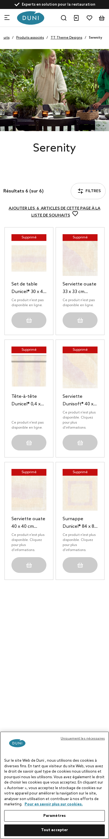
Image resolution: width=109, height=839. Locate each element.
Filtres (21, 175)
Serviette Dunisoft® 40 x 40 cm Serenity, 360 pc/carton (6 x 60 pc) (80, 401)
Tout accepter (54, 830)
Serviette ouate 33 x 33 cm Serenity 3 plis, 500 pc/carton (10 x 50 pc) (79, 289)
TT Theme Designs (66, 38)
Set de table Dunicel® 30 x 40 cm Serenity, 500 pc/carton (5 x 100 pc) (28, 289)
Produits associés (30, 38)
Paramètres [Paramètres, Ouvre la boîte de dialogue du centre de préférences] (54, 816)
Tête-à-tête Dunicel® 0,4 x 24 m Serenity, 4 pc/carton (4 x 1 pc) (28, 401)
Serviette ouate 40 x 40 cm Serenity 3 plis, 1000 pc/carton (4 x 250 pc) (28, 523)
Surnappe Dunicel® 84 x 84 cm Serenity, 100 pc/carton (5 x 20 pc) (80, 523)
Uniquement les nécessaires (83, 739)
